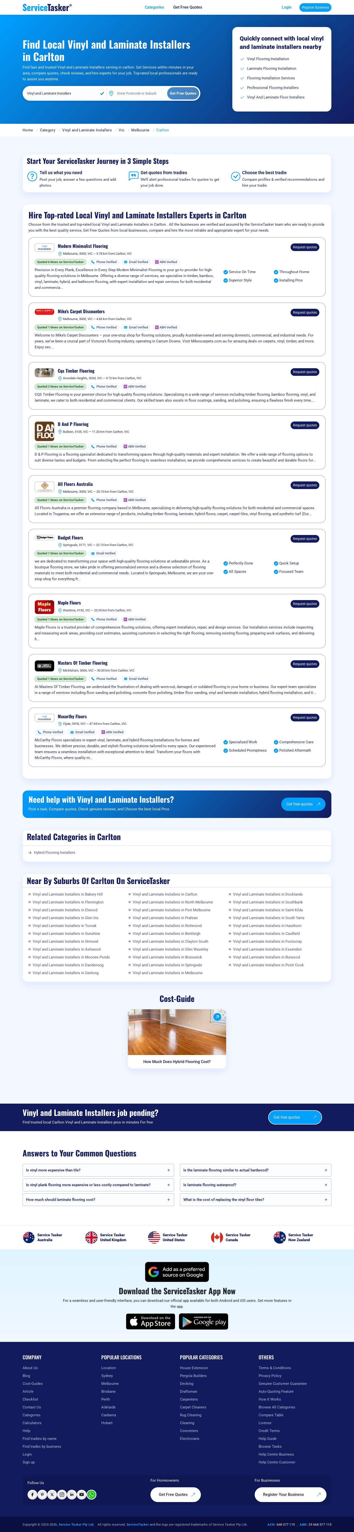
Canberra (108, 1415)
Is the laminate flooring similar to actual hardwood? (225, 1170)
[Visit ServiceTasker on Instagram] (62, 1495)
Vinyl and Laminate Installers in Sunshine (66, 933)
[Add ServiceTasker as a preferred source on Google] (177, 1272)
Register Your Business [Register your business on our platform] (292, 1494)
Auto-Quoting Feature (276, 1391)
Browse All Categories (277, 1407)
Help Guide (268, 1438)
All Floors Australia (75, 484)
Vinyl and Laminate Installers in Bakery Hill (68, 894)
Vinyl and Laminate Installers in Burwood (266, 957)
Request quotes (305, 247)
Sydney (107, 1376)
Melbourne (140, 130)
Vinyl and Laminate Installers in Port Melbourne (171, 910)
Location (108, 1368)
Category (47, 130)
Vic (121, 130)
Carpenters (189, 1399)
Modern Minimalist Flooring (83, 246)
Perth (105, 1399)
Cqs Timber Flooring (76, 371)
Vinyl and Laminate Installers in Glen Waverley (170, 949)
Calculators (32, 1423)
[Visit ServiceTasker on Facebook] (32, 1495)
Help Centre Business (276, 1454)
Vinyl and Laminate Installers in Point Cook (268, 965)
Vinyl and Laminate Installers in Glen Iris (66, 918)
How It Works (270, 1399)
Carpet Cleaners (193, 1407)
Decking (186, 1383)
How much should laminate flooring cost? (60, 1199)
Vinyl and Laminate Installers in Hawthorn (267, 926)
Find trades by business (42, 1446)
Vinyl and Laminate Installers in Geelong (66, 973)
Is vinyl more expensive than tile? (53, 1170)
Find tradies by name (40, 1438)
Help (26, 1431)
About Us (30, 1368)
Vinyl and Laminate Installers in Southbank (268, 902)
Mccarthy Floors (72, 716)
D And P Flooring (73, 424)
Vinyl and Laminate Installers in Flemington (68, 902)
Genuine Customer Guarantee (283, 1383)
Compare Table (271, 1415)
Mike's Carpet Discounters (81, 311)
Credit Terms (269, 1431)
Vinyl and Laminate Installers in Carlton (165, 894)
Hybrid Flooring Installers (54, 852)
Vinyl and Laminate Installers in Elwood (65, 910)
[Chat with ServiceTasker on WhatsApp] (91, 1495)
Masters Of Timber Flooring (82, 663)
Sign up (29, 1462)
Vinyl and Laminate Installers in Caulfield (266, 933)
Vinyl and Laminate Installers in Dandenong (68, 965)
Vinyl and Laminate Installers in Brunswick (167, 957)
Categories (32, 1415)
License (265, 1423)
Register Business (315, 7)
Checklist (30, 1399)
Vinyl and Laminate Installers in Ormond (65, 941)
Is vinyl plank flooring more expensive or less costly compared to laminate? (88, 1185)
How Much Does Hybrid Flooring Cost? (177, 1061)
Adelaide (108, 1407)
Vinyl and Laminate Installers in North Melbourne (173, 902)
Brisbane (108, 1391)
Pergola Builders (193, 1376)
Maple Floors (69, 602)
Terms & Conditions (275, 1368)
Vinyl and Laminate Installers (87, 130)
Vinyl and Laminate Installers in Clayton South (170, 941)
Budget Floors (70, 537)
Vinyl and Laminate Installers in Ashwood (67, 949)
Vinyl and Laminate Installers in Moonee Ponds (71, 957)
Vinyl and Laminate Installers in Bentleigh (166, 933)
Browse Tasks (270, 1446)
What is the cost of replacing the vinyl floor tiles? (223, 1199)
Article (28, 1391)
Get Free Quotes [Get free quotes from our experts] (177, 1494)
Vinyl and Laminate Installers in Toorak (65, 926)
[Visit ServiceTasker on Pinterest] (42, 1495)
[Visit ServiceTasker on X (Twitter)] (52, 1495)
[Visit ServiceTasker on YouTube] (82, 1495)
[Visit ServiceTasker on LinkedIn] (72, 1495)
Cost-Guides (33, 1383)
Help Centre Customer (277, 1462)
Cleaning (187, 1423)
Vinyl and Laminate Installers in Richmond (167, 926)
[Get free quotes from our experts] (191, 7)
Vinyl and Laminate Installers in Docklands (268, 894)
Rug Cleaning (190, 1415)
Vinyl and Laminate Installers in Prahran (165, 918)
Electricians (189, 1438)
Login (287, 7)
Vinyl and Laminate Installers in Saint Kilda (268, 910)
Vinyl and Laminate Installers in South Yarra (268, 918)
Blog (26, 1376)
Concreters (189, 1431)
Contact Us (32, 1407)
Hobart (107, 1423)
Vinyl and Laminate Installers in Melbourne (168, 973)
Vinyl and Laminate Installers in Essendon (267, 949)
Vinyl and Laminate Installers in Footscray (267, 941)
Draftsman (188, 1391)
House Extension (194, 1368)
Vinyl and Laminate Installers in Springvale (167, 965)
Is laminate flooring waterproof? (209, 1185)
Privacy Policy (270, 1376)
